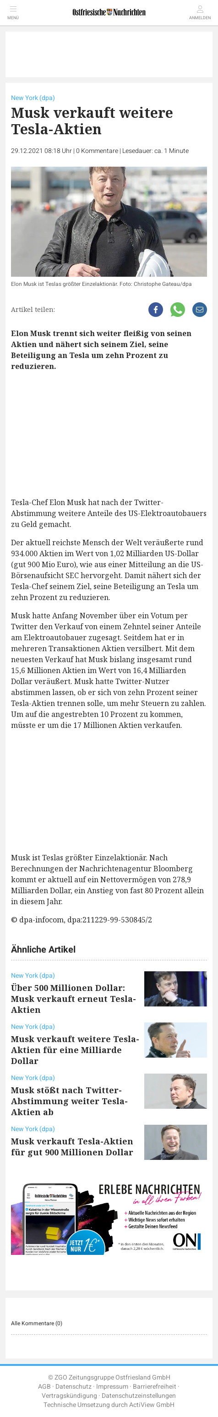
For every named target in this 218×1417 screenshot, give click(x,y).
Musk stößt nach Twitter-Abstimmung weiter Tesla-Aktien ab (69, 1101)
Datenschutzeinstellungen (139, 1396)
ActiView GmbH (151, 1405)
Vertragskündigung (69, 1396)
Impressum (112, 1386)
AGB (44, 1386)
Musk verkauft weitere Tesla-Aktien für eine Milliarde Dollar (75, 1049)
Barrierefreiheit (154, 1386)
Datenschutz (73, 1386)
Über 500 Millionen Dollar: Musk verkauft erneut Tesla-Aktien (73, 998)
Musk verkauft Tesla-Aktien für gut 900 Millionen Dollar (72, 1147)
